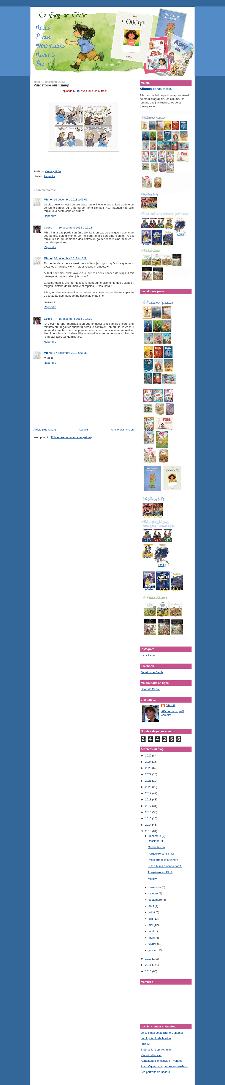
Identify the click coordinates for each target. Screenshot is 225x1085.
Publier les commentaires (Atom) (71, 437)
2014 (148, 824)
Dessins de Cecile (152, 672)
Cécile (48, 227)
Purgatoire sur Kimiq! (161, 853)
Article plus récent (44, 429)
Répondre (50, 216)
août (152, 906)
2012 (148, 958)
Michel (48, 199)
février (153, 944)
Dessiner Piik (156, 840)
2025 (148, 755)
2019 (148, 793)
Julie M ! (146, 1044)
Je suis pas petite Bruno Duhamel (162, 1032)
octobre (154, 893)
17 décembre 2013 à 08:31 (70, 352)
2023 (148, 768)
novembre (155, 887)
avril (151, 931)
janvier (153, 950)
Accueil (83, 429)
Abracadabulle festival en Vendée (161, 1060)
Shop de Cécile (150, 689)
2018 (148, 799)
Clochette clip (156, 847)
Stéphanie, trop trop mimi (156, 1049)
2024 (148, 761)
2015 (148, 818)
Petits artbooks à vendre (163, 859)
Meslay (152, 878)
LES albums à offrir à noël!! (165, 866)
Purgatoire (49, 176)
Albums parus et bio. (156, 89)
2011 (148, 964)
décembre (155, 836)
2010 (148, 971)
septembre (156, 899)
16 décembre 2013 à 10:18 (75, 227)
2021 (148, 780)
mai (151, 925)
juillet (152, 912)
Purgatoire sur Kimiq (160, 872)
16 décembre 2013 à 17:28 (75, 318)
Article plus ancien (122, 429)
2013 (148, 831)
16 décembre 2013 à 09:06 (70, 199)
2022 (148, 774)
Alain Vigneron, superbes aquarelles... (164, 1066)
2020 (148, 787)
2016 (148, 812)
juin (151, 918)
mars (152, 937)
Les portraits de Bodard (155, 1072)
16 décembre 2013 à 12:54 (70, 258)
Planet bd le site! (151, 1055)
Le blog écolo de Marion (156, 1038)
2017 (148, 806)
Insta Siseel (148, 655)
